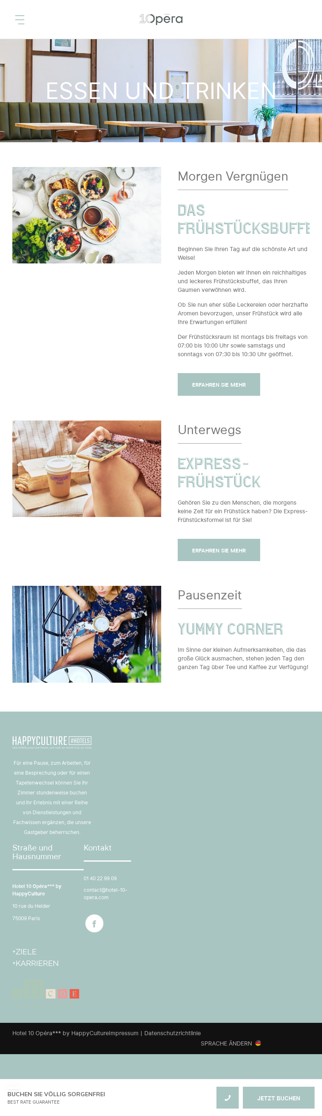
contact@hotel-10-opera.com (105, 893)
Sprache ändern (226, 1043)
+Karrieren (35, 963)
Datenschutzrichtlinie (172, 1033)
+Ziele (24, 951)
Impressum (124, 1033)
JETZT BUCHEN (278, 1098)
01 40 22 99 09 (100, 878)
